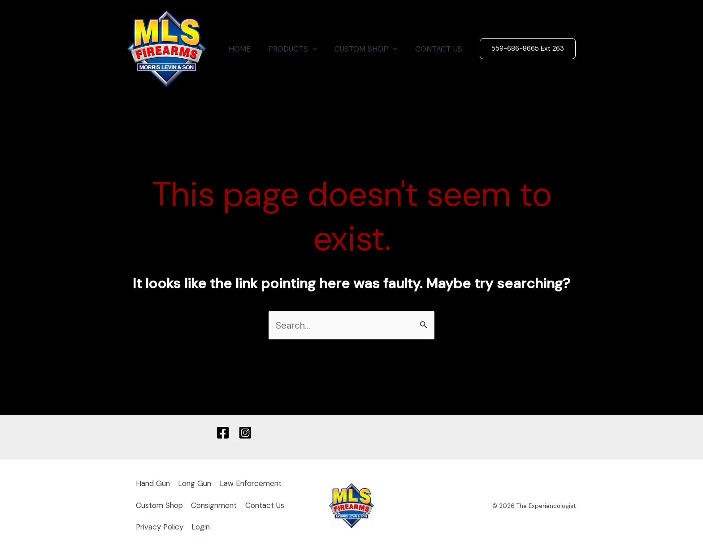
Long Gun (197, 484)
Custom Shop (160, 505)
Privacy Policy (161, 526)
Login (204, 526)
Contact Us (270, 505)
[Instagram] (245, 432)
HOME (248, 49)
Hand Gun (153, 484)
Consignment (217, 505)
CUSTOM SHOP (369, 48)
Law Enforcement (255, 484)
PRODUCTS (298, 48)
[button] (318, 48)
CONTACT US (439, 49)
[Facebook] (223, 432)
